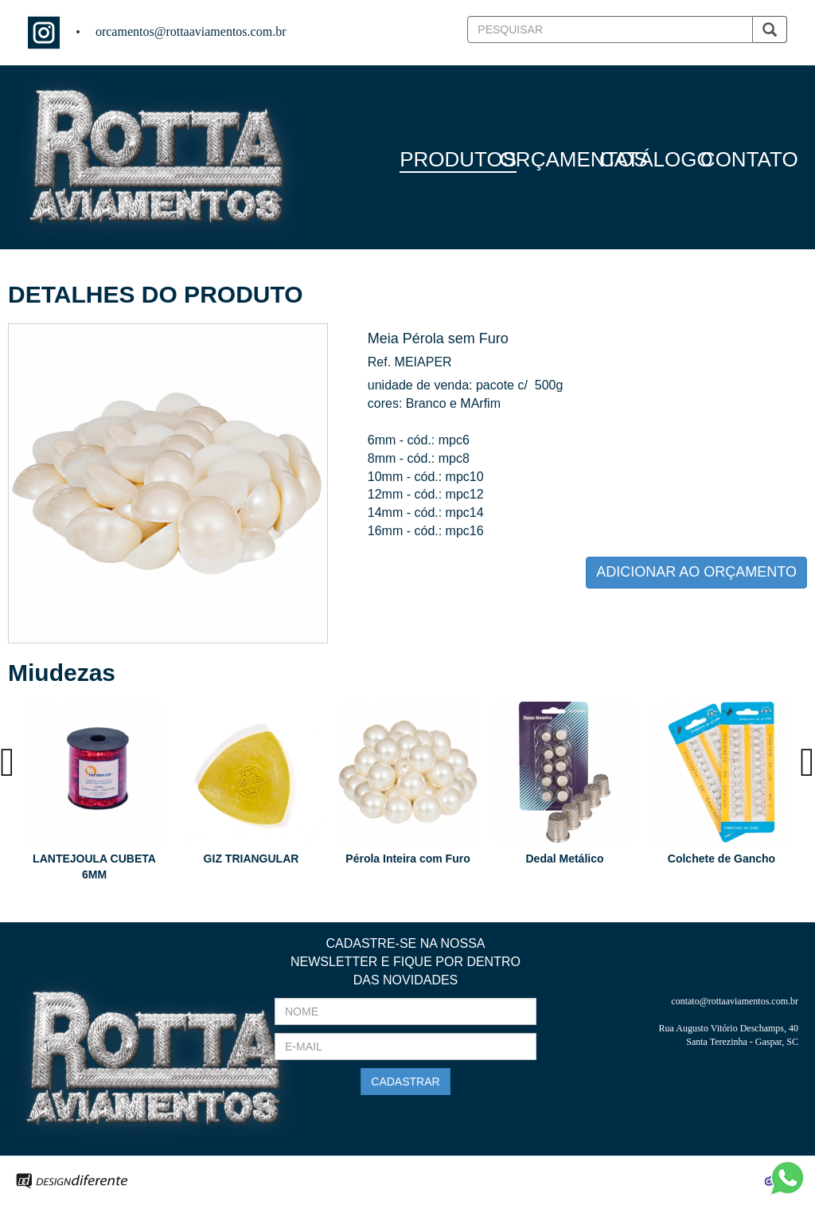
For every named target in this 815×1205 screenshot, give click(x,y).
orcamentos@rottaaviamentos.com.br (191, 31)
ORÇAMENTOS (574, 159)
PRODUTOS (458, 159)
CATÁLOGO (656, 159)
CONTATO (749, 159)
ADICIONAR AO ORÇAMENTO (696, 572)
